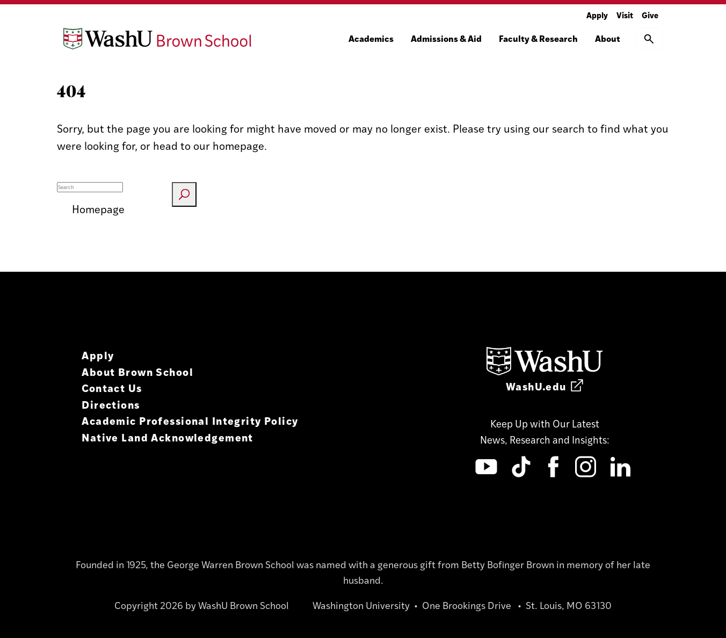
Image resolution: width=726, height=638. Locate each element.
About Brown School (137, 371)
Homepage (98, 208)
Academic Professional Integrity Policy (190, 420)
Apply (597, 14)
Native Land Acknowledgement (167, 437)
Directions (111, 404)
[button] (649, 38)
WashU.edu (544, 386)
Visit (624, 14)
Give (650, 14)
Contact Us (112, 387)
